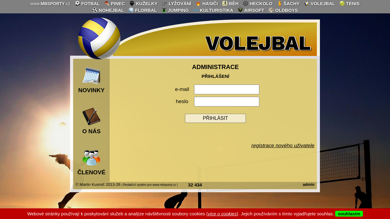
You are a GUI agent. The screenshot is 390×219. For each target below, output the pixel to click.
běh (230, 3)
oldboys (283, 10)
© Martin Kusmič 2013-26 (98, 184)
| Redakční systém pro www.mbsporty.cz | (149, 184)
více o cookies (222, 213)
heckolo (257, 3)
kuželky (143, 3)
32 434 (195, 184)
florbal (142, 10)
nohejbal (108, 10)
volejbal (319, 3)
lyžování (176, 3)
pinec (114, 3)
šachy (288, 3)
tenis (349, 3)
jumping (175, 10)
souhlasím (349, 213)
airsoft (251, 10)
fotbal (87, 3)
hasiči (207, 3)
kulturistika (213, 10)
